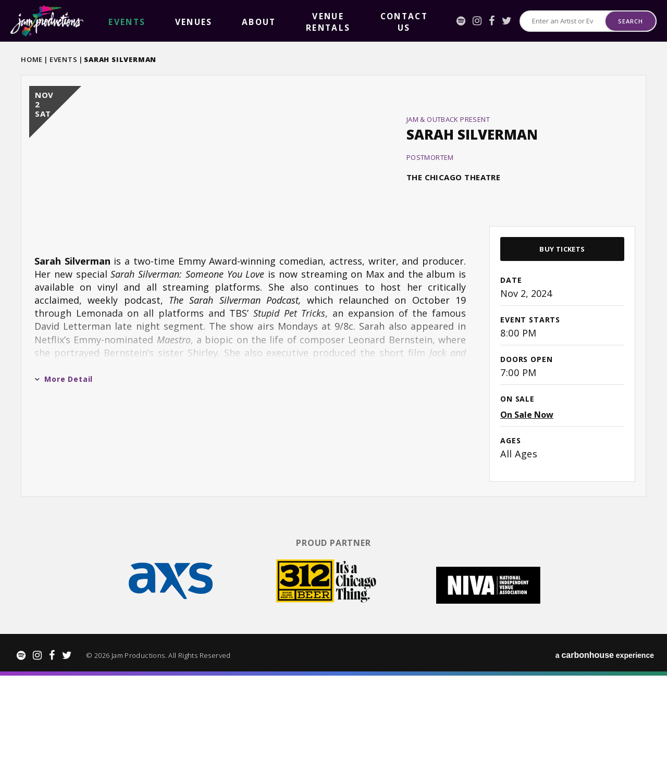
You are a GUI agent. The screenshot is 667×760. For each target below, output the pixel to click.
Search (630, 21)
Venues (147, 21)
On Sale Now (526, 508)
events (111, 21)
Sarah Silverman (472, 180)
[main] (333, 331)
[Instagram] (457, 21)
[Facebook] (472, 21)
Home (32, 59)
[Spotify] (441, 21)
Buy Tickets (562, 342)
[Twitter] (487, 21)
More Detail (63, 472)
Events (64, 59)
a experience (604, 739)
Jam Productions (46, 20)
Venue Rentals (234, 21)
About (183, 21)
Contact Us (295, 21)
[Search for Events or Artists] (552, 21)
